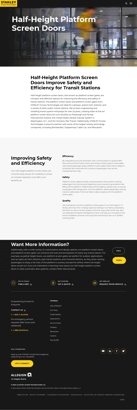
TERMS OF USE (22, 394)
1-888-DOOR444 (20, 330)
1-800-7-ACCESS (20, 315)
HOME (122, 399)
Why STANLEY (56, 306)
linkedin (109, 351)
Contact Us (17, 310)
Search (126, 3)
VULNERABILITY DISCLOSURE (58, 394)
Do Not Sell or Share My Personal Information (104, 394)
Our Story (54, 310)
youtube (103, 351)
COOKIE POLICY (76, 394)
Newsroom (54, 331)
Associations (55, 319)
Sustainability (55, 314)
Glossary (53, 327)
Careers (53, 336)
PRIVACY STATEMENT (38, 394)
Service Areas (55, 323)
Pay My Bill (54, 340)
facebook (116, 351)
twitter (123, 351)
